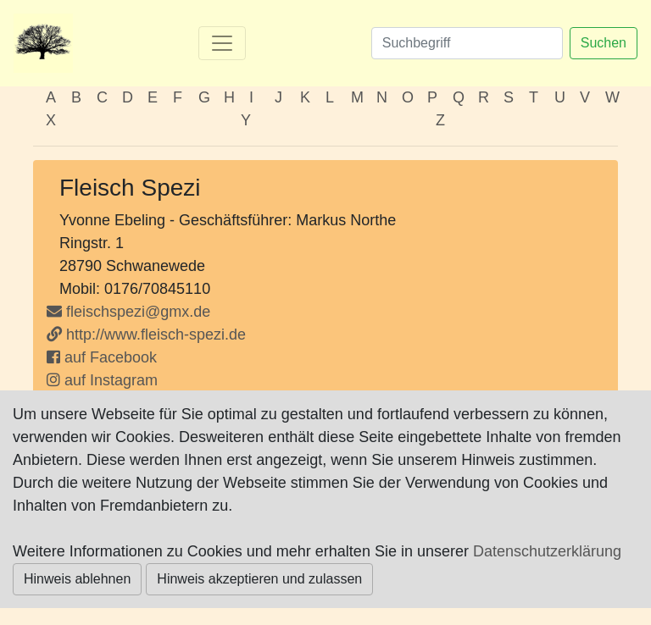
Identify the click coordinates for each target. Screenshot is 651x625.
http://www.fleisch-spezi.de (146, 334)
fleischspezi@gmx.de (138, 311)
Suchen (603, 43)
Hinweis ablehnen (77, 579)
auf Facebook (102, 357)
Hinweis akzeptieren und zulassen (259, 579)
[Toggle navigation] (222, 43)
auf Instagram (102, 380)
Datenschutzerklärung (547, 551)
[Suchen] (467, 43)
